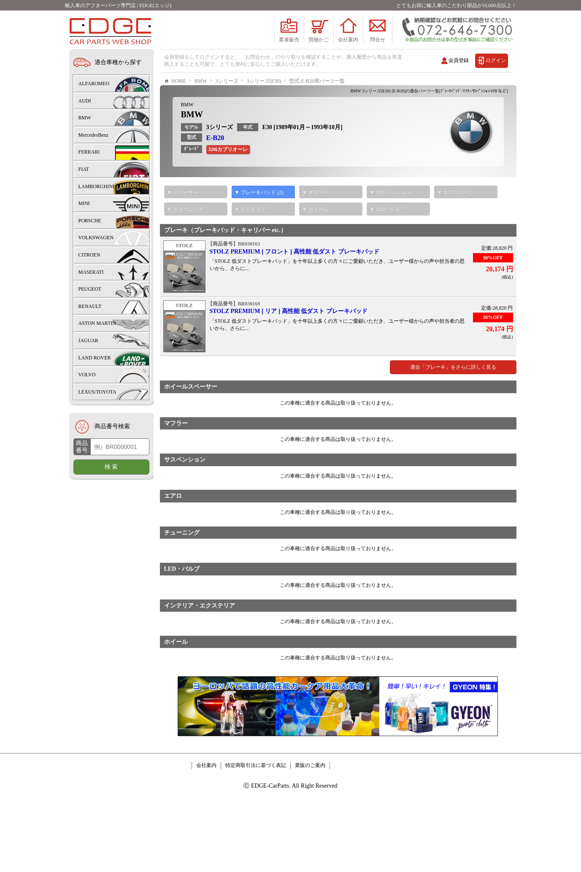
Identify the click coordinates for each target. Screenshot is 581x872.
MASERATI (91, 272)
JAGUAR (88, 340)
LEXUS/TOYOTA (97, 392)
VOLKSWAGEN (95, 237)
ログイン (496, 60)
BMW (187, 130)
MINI (84, 203)
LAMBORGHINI (96, 186)
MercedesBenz (93, 135)
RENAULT (90, 306)
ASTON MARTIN (97, 323)
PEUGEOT (90, 289)
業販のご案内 (310, 791)
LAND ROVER (94, 358)
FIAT (83, 169)
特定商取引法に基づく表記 (255, 791)
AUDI (84, 101)
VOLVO (87, 375)
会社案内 (206, 791)
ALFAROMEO (94, 83)
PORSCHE (89, 221)
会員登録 (459, 60)
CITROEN (89, 255)
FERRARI (89, 152)
